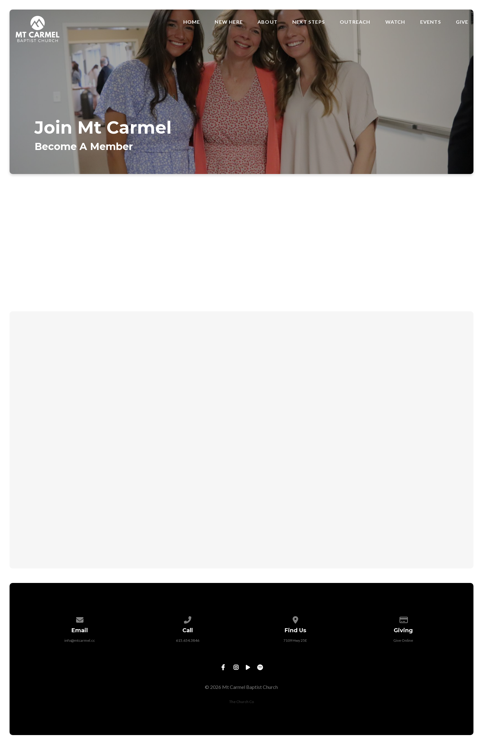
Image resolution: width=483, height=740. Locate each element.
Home (191, 21)
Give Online (403, 640)
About (268, 21)
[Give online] (403, 619)
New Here (229, 21)
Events (430, 21)
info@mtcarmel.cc (79, 640)
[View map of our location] (295, 619)
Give (462, 21)
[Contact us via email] (80, 619)
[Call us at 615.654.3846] (187, 619)
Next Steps (308, 21)
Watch (395, 21)
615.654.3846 (187, 640)
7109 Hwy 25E (295, 640)
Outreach (355, 21)
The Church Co (241, 701)
